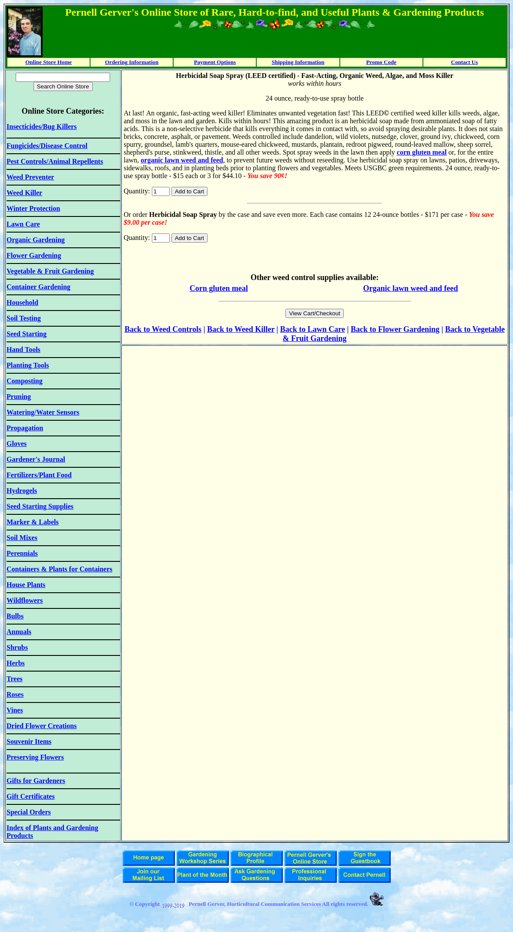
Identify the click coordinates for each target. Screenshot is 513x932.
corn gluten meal (422, 152)
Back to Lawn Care (312, 329)
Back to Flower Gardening (395, 329)
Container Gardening (38, 286)
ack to (223, 329)
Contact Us (464, 62)
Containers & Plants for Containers (59, 569)
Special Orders (29, 812)
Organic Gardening (36, 239)
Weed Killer (255, 329)
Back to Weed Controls (162, 329)
